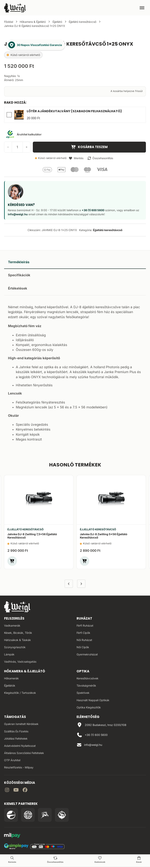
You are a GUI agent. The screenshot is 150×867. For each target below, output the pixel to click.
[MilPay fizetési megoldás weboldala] (12, 836)
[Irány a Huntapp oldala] (62, 815)
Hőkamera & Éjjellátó (33, 21)
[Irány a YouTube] (16, 790)
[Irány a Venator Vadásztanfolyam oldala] (45, 815)
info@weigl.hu (18, 214)
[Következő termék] (81, 584)
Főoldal (8, 21)
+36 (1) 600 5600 (93, 210)
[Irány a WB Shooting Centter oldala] (28, 815)
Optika (83, 671)
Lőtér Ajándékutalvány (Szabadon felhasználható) (74, 111)
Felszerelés (14, 618)
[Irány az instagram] (7, 790)
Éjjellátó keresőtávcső (82, 21)
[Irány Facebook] (25, 790)
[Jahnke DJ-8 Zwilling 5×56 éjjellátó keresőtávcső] (111, 500)
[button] (76, 158)
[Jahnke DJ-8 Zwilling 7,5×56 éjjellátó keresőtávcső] (38, 500)
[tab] (75, 262)
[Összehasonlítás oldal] (55, 860)
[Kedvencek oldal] (99, 860)
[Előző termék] (69, 584)
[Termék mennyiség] (17, 147)
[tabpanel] (75, 372)
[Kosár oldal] (139, 860)
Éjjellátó (57, 21)
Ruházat (84, 618)
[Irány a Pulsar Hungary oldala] (11, 815)
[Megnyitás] (142, 7)
